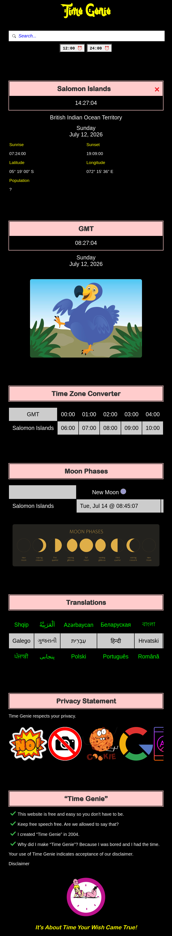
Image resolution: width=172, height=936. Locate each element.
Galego (21, 641)
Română (148, 656)
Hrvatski (149, 641)
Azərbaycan (78, 625)
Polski (78, 656)
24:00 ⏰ (99, 48)
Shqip (21, 624)
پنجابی (47, 656)
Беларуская (116, 624)
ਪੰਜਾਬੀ (21, 656)
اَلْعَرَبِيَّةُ (47, 624)
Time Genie (86, 11)
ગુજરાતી (47, 640)
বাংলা (148, 624)
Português (116, 656)
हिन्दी (116, 641)
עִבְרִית (78, 641)
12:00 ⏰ (72, 48)
